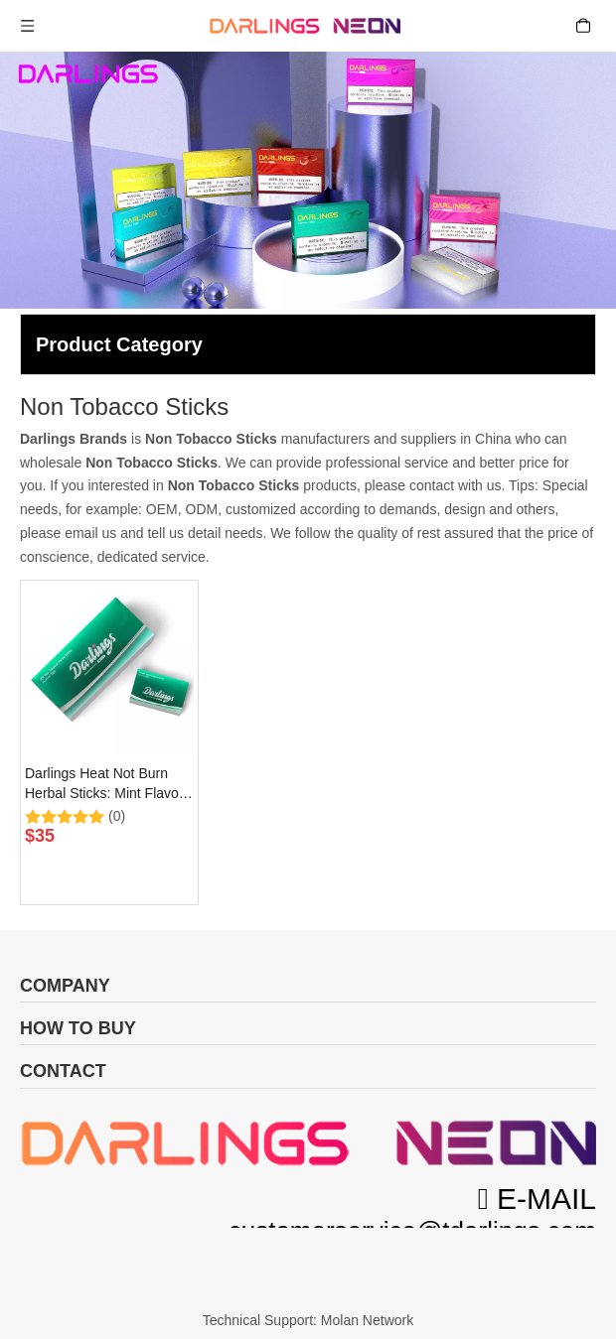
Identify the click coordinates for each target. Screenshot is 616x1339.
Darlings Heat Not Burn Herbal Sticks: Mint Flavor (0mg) (104, 784)
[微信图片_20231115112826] (308, 1143)
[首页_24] (307, 1274)
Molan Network (367, 1320)
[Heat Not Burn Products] (308, 180)
